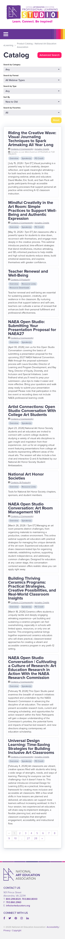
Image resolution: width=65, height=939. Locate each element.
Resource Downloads (19, 287)
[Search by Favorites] (32, 113)
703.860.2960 (13, 902)
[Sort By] (32, 102)
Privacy (6, 930)
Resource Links (29, 283)
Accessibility (53, 927)
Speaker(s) (26, 158)
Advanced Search (49, 55)
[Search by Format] (32, 80)
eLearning (8, 45)
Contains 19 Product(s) (21, 482)
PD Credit (39, 158)
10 (15, 838)
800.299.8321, (14, 899)
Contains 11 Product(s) (20, 279)
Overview (14, 158)
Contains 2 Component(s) (22, 337)
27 (28, 838)
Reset (56, 120)
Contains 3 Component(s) (22, 149)
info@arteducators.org (18, 905)
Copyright (16, 930)
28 (35, 838)
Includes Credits (41, 149)
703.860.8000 (29, 899)
